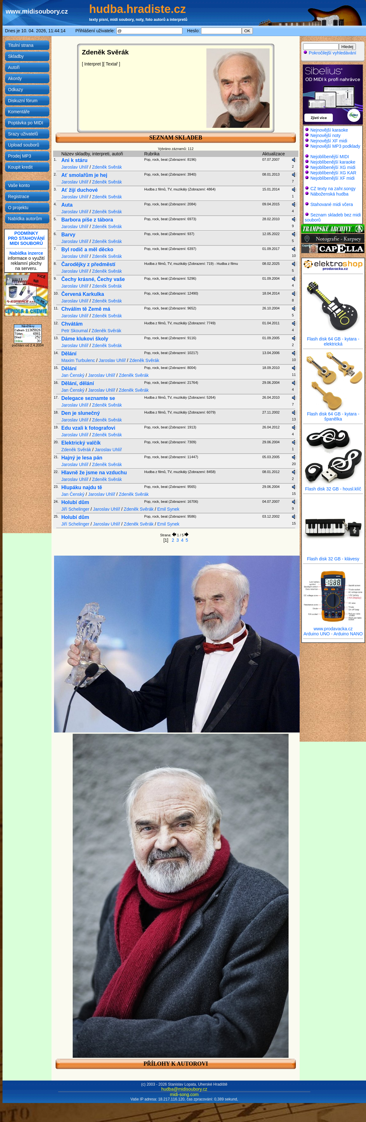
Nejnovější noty (325, 135)
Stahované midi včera (331, 204)
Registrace (18, 196)
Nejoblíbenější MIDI (329, 156)
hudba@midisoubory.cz (184, 1089)
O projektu (18, 207)
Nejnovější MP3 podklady (335, 146)
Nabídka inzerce (26, 253)
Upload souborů (23, 144)
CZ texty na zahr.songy (333, 188)
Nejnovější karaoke (329, 130)
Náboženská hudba (329, 193)
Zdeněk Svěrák (107, 167)
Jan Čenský (72, 375)
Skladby (16, 56)
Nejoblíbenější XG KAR (333, 172)
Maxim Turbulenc (78, 360)
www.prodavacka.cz (333, 626)
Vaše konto (19, 185)
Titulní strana (20, 45)
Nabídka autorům (25, 218)
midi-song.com (184, 1094)
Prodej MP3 (19, 156)
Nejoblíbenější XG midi (332, 167)
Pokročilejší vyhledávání (329, 52)
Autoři (14, 67)
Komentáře (18, 111)
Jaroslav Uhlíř (74, 167)
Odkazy (15, 89)
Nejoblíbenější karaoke (332, 162)
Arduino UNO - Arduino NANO (333, 633)
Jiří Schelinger (75, 509)
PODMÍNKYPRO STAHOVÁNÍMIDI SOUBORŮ (26, 238)
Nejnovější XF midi (328, 140)
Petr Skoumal (74, 330)
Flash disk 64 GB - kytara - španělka (333, 414)
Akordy (15, 78)
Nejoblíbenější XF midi (332, 178)
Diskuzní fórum (22, 100)
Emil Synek (168, 509)
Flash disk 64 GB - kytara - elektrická (333, 339)
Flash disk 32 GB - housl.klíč (333, 486)
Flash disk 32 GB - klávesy (333, 556)
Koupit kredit (20, 167)
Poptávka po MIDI (25, 122)
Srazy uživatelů (23, 133)
